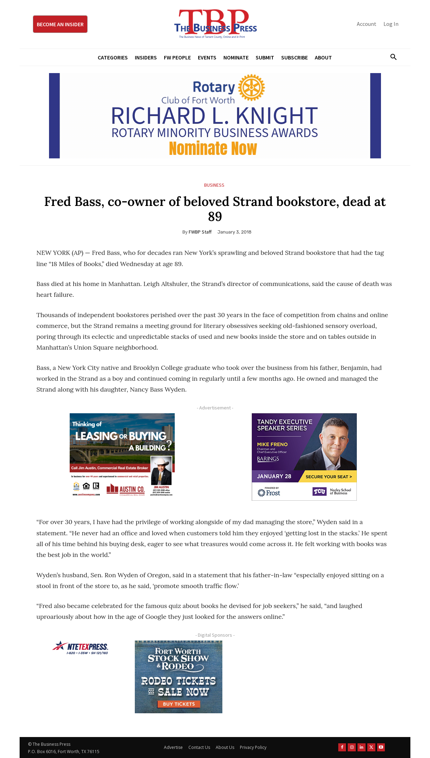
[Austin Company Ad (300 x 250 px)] (122, 457)
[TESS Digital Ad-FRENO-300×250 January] (304, 457)
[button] (391, 57)
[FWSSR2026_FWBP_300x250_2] (178, 677)
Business (214, 185)
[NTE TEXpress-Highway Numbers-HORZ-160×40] (80, 648)
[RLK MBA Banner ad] (215, 115)
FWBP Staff (200, 231)
